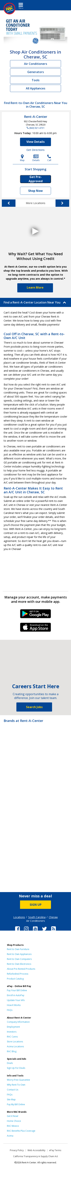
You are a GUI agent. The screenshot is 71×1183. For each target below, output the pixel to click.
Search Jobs (34, 707)
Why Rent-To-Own (16, 1084)
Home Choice (14, 1121)
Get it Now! (12, 1116)
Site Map (11, 1099)
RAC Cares (12, 1036)
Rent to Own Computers (19, 959)
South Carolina (37, 917)
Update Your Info (16, 1000)
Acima (10, 1135)
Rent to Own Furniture (18, 949)
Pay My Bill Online (16, 1104)
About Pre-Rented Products (21, 968)
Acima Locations (15, 1046)
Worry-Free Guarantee (18, 1079)
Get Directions (35, 150)
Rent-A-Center (35, 116)
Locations (19, 917)
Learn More (35, 287)
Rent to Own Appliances (19, 954)
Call (49, 158)
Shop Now (35, 191)
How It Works (14, 1005)
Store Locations (15, 1041)
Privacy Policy (17, 1150)
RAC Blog (11, 1051)
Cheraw (53, 917)
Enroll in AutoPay (15, 995)
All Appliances (35, 88)
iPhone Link (35, 628)
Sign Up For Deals (16, 1068)
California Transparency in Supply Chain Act (35, 1156)
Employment (13, 1026)
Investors (11, 1031)
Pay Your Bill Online (17, 990)
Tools (36, 80)
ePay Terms (55, 1150)
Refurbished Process (17, 973)
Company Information (18, 1021)
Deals (10, 1063)
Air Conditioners (35, 64)
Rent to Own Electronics (19, 963)
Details (36, 158)
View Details (35, 142)
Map (22, 158)
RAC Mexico (13, 1125)
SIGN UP (36, 905)
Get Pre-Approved (36, 179)
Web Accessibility (36, 1150)
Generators (35, 72)
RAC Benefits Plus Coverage (21, 1130)
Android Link (35, 615)
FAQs (9, 1010)
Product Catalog (15, 978)
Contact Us (12, 1089)
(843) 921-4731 (36, 128)
